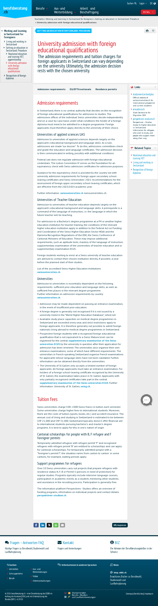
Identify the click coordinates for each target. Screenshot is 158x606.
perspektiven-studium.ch (51, 495)
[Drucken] (147, 31)
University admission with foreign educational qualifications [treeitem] (17, 67)
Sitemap (129, 593)
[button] (36, 525)
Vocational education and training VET (144, 157)
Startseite (39, 19)
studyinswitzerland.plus (143, 94)
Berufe (11, 578)
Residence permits (106, 89)
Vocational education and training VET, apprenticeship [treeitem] (17, 56)
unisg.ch (85, 386)
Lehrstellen (13, 569)
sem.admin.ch (139, 109)
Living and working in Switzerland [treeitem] (16, 43)
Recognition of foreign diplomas (143, 171)
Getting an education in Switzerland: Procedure (117, 19)
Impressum (148, 593)
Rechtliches (138, 593)
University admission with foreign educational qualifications (66, 22)
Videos (35, 576)
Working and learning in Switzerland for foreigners (69, 19)
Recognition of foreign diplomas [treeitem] (16, 77)
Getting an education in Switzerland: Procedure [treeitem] (17, 49)
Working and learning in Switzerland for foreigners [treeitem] (15, 34)
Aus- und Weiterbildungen (40, 570)
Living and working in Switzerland (143, 164)
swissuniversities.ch (71, 193)
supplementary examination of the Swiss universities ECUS (74, 382)
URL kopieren (120, 525)
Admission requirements (51, 89)
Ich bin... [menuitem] (148, 12)
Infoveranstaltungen (41, 580)
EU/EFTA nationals (80, 89)
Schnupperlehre (16, 573)
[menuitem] (43, 8)
